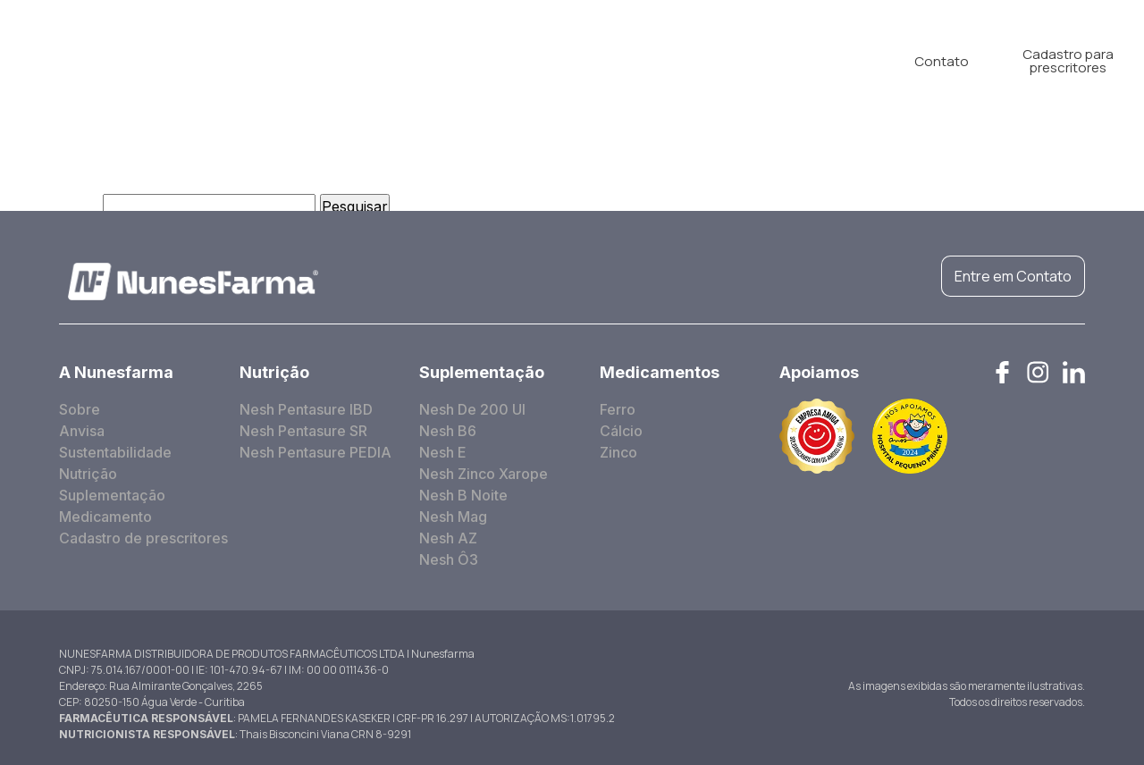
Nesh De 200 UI (472, 409)
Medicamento (623, 61)
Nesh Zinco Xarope (483, 474)
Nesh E (443, 452)
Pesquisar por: (49, 206)
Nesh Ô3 (448, 559)
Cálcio (621, 431)
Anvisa (82, 431)
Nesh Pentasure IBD (306, 409)
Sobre (79, 409)
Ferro (617, 409)
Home (148, 61)
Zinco (618, 452)
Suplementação (488, 61)
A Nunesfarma (255, 61)
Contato (941, 61)
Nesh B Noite (463, 495)
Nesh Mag (453, 516)
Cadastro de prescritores (143, 538)
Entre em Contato (1013, 276)
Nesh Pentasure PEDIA (315, 452)
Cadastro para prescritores (1068, 61)
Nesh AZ (448, 538)
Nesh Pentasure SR (303, 431)
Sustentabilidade (115, 452)
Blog (719, 61)
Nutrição (370, 61)
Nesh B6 (447, 431)
